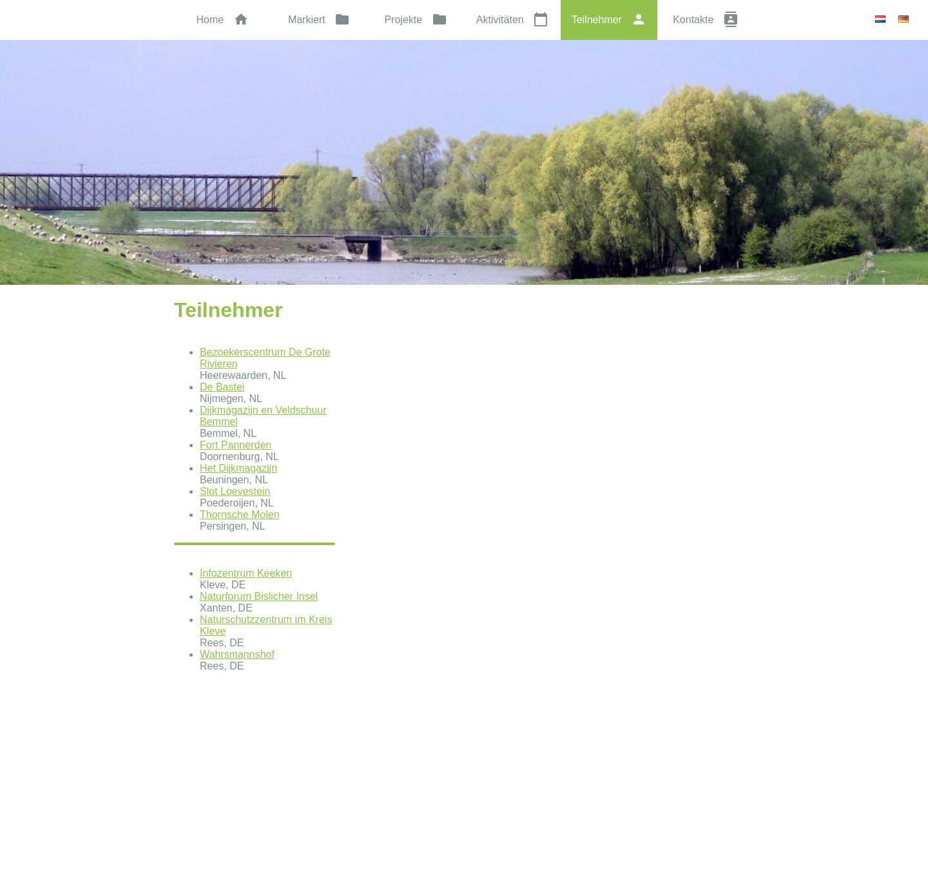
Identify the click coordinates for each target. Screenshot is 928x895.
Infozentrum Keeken (246, 573)
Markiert (319, 19)
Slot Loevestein (235, 491)
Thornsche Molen (240, 514)
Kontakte (706, 19)
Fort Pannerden (235, 444)
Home (222, 19)
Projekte (415, 19)
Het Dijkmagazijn (238, 468)
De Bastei (222, 386)
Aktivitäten (512, 19)
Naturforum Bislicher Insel (259, 596)
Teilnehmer (609, 19)
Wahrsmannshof (237, 654)
